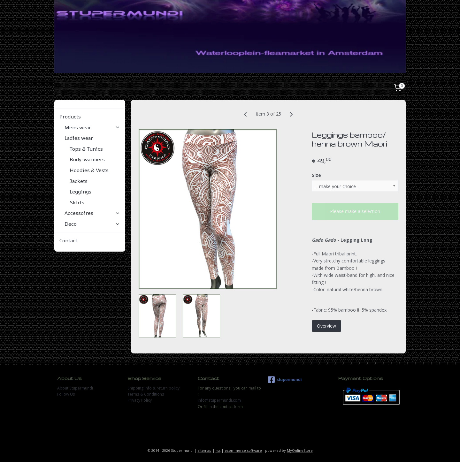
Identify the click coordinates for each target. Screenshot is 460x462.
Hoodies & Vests (89, 170)
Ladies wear (92, 137)
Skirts (77, 202)
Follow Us (66, 394)
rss (218, 450)
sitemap (204, 450)
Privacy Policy (139, 400)
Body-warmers (87, 159)
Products (89, 116)
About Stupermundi (75, 388)
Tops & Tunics (86, 148)
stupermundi (285, 379)
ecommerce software (243, 450)
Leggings (80, 191)
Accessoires (92, 212)
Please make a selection (355, 211)
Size (316, 175)
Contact (68, 240)
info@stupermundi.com (219, 400)
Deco (92, 223)
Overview (326, 326)
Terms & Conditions (145, 394)
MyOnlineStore (300, 450)
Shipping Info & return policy (153, 388)
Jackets (79, 181)
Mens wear (92, 127)
